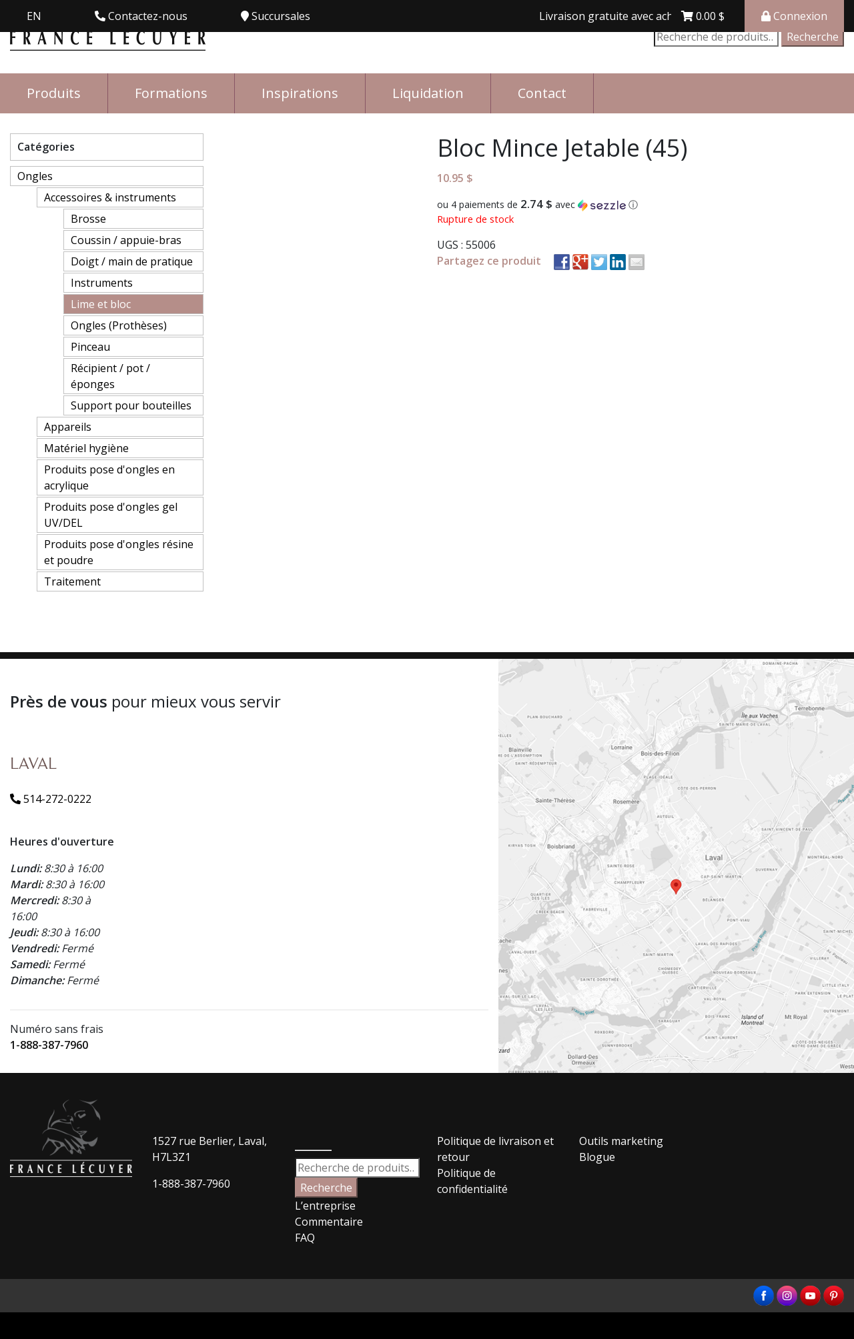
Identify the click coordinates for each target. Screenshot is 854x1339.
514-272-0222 (50, 799)
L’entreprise (325, 1205)
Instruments (102, 282)
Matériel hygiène (86, 448)
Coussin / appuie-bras (126, 240)
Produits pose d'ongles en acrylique (109, 477)
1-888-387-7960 (49, 1045)
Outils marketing (621, 1141)
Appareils (67, 426)
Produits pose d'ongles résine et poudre (118, 552)
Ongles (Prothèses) (119, 325)
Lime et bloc (101, 304)
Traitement (72, 581)
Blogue (597, 1157)
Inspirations (300, 93)
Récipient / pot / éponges (110, 376)
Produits (54, 93)
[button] (640, 204)
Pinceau (90, 346)
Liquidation (428, 93)
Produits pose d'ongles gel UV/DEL (110, 514)
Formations (171, 93)
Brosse (88, 218)
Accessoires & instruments (110, 197)
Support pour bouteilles (131, 405)
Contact (542, 93)
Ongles (35, 176)
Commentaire (329, 1221)
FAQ (305, 1237)
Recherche (813, 36)
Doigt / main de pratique (132, 261)
